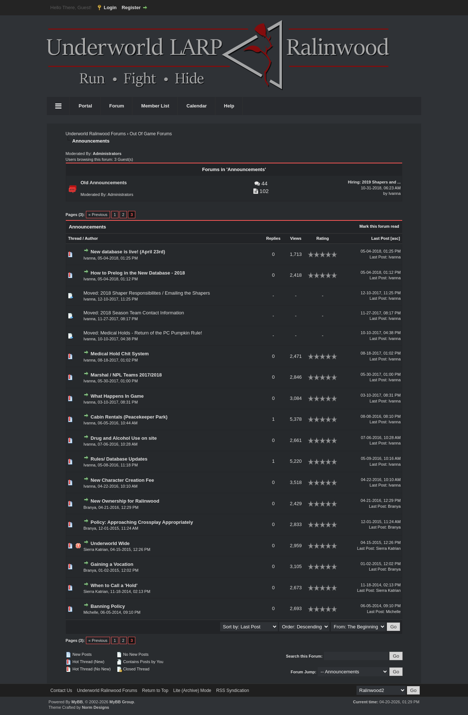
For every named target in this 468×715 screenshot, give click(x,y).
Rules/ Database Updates (119, 459)
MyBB (77, 702)
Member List (155, 106)
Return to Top (155, 690)
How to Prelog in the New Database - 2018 (138, 273)
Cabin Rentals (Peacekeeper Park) (129, 417)
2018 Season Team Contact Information (142, 312)
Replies (273, 238)
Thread (75, 238)
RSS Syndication (232, 690)
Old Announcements (103, 182)
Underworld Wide (110, 543)
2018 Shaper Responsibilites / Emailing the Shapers (155, 293)
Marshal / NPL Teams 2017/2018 (126, 375)
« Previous (97, 214)
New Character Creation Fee (122, 480)
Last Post (380, 238)
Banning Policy (108, 606)
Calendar (196, 106)
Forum (116, 106)
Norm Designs (95, 707)
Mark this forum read (379, 226)
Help (229, 106)
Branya (89, 507)
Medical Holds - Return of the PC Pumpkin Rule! (151, 333)
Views (296, 238)
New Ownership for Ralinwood (125, 501)
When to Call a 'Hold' (114, 585)
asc (395, 238)
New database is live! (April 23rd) (128, 251)
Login (110, 7)
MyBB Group (121, 702)
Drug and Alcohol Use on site (124, 438)
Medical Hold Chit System (120, 353)
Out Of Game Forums (151, 133)
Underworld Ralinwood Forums (95, 133)
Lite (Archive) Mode (192, 690)
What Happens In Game (117, 396)
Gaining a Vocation (112, 564)
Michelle (393, 611)
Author (91, 238)
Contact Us (61, 690)
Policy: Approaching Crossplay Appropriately (142, 522)
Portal (85, 106)
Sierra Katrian (95, 549)
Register (131, 7)
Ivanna (395, 193)
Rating (322, 238)
